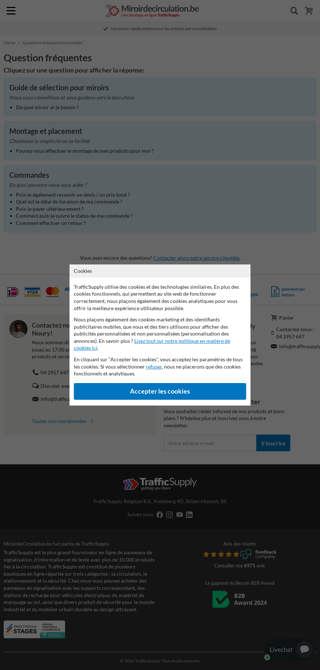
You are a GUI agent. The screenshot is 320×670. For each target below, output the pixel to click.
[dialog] (160, 335)
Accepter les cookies (160, 391)
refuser (154, 366)
